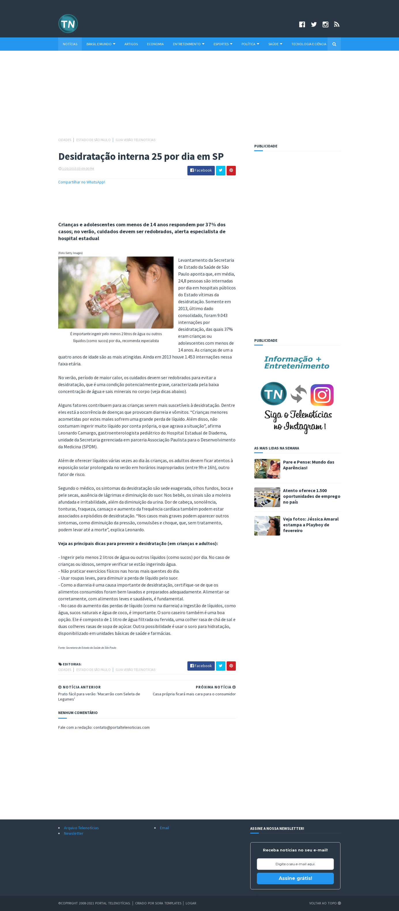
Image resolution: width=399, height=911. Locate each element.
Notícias (70, 44)
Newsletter (73, 833)
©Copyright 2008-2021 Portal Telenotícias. (94, 903)
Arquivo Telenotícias (81, 827)
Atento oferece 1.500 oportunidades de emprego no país (311, 496)
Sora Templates (168, 903)
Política (250, 44)
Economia (155, 44)
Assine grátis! (295, 878)
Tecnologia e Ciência (308, 44)
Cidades (65, 140)
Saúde (275, 44)
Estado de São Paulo (93, 140)
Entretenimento (188, 44)
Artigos (131, 44)
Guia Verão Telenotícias (135, 140)
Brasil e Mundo (100, 44)
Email (164, 827)
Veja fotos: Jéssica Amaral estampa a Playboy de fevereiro (311, 524)
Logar (191, 903)
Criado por (145, 903)
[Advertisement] (199, 96)
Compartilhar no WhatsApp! (81, 182)
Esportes (223, 44)
